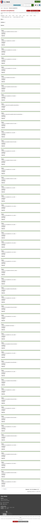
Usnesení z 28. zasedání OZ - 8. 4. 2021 (9, 371)
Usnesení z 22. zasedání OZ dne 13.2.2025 (9, 472)
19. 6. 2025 (3, 420)
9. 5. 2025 (3, 438)
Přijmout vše (15, 521)
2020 (13, 15)
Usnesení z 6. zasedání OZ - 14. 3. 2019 (8, 169)
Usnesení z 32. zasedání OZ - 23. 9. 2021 (9, 279)
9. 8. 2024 (3, 89)
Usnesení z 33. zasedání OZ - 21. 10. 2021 (9, 261)
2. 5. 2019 (3, 43)
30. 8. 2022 (3, 61)
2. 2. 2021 (3, 410)
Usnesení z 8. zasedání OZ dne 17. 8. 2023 (9, 141)
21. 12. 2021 (3, 245)
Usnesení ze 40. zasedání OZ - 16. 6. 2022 (9, 68)
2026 (35, 15)
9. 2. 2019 (3, 199)
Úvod (1, 8)
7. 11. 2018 (3, 107)
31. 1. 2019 (3, 337)
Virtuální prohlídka (17, 5)
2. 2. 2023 (3, 328)
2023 (24, 15)
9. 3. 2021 (3, 392)
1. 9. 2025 (3, 383)
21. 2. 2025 (3, 475)
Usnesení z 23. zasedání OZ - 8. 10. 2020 (9, 463)
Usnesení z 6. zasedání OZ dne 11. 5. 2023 (9, 160)
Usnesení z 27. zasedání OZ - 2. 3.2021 (8, 389)
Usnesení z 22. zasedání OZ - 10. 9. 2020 (9, 481)
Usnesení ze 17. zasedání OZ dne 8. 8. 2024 (9, 86)
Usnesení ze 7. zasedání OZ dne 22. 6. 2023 (9, 31)
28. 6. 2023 (3, 34)
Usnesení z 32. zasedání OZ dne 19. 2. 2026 (9, 270)
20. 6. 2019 (3, 135)
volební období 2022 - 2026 (18, 17)
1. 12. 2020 (3, 447)
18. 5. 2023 (3, 162)
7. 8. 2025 (3, 401)
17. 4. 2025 (3, 456)
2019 (10, 15)
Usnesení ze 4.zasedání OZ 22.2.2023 (8, 77)
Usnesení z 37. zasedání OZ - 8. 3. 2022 (9, 224)
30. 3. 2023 (3, 181)
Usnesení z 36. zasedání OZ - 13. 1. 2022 (9, 233)
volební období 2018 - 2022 (6, 17)
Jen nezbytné (21, 521)
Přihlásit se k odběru (35, 10)
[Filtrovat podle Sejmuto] (20, 27)
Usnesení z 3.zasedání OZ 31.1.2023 (8, 325)
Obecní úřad (6, 8)
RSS (28, 10)
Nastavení (26, 521)
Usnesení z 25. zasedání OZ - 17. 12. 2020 (9, 426)
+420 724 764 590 (5, 502)
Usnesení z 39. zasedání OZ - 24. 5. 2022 (9, 206)
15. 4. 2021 (3, 374)
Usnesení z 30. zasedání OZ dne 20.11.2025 (9, 307)
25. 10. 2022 (3, 116)
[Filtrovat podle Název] (20, 21)
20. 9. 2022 (3, 52)
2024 (27, 15)
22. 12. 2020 (3, 429)
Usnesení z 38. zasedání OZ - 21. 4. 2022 (9, 215)
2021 (17, 15)
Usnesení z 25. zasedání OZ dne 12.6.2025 (9, 417)
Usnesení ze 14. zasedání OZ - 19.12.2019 (9, 95)
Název (2, 19)
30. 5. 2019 (3, 153)
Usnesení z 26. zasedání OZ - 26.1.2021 (8, 408)
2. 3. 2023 (3, 80)
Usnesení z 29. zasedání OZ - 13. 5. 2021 (9, 353)
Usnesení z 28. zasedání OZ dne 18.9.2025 (9, 362)
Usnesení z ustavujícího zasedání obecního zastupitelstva (12, 114)
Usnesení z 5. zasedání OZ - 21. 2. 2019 (8, 187)
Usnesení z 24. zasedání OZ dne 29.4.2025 (9, 435)
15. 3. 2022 (3, 227)
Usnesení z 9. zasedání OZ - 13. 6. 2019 (8, 132)
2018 (6, 15)
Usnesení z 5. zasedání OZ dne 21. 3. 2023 (9, 178)
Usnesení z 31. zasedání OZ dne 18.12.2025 (9, 288)
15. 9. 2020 (3, 484)
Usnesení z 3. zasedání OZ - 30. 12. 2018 (9, 334)
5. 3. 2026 (3, 273)
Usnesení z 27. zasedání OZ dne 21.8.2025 (9, 380)
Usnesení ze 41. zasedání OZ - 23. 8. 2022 (9, 59)
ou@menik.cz (4, 504)
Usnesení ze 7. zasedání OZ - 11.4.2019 (8, 40)
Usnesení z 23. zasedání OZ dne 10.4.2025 (9, 454)
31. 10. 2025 (3, 346)
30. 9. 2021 (3, 282)
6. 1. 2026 (3, 291)
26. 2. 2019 (3, 190)
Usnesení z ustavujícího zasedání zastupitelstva (10, 105)
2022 (20, 15)
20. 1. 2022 (3, 236)
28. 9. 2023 (3, 126)
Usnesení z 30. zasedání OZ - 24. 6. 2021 (9, 316)
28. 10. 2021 (3, 263)
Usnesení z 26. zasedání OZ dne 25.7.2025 (9, 399)
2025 (31, 15)
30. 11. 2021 (3, 254)
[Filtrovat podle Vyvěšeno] (20, 24)
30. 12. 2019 (3, 98)
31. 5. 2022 (3, 208)
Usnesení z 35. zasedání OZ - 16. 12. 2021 (9, 242)
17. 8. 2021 (3, 300)
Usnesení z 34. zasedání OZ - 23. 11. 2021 (9, 252)
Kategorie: (2, 15)
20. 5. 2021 (3, 355)
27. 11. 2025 (3, 309)
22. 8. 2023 (3, 144)
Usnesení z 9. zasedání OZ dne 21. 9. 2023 (9, 123)
